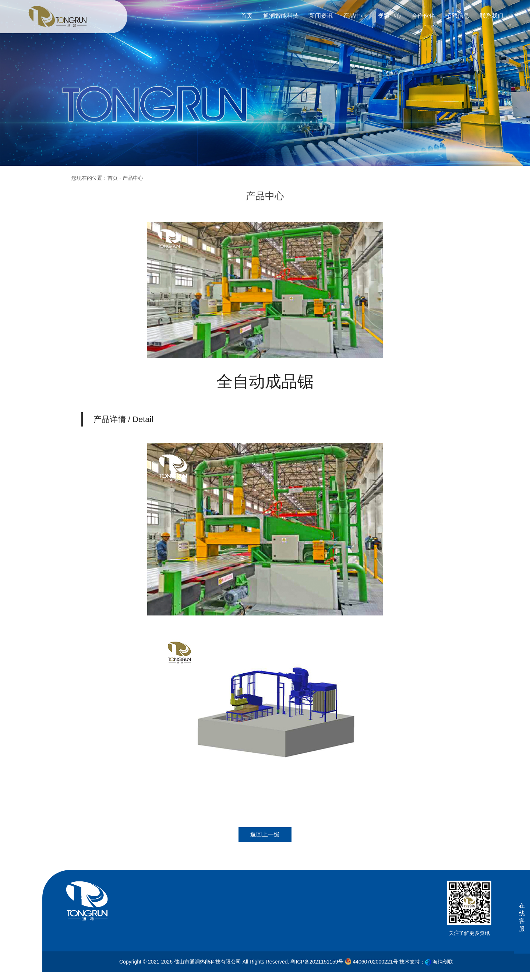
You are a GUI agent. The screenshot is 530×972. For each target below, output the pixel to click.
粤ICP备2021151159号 (316, 962)
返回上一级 (265, 834)
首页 (112, 178)
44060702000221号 (371, 961)
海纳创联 (442, 962)
